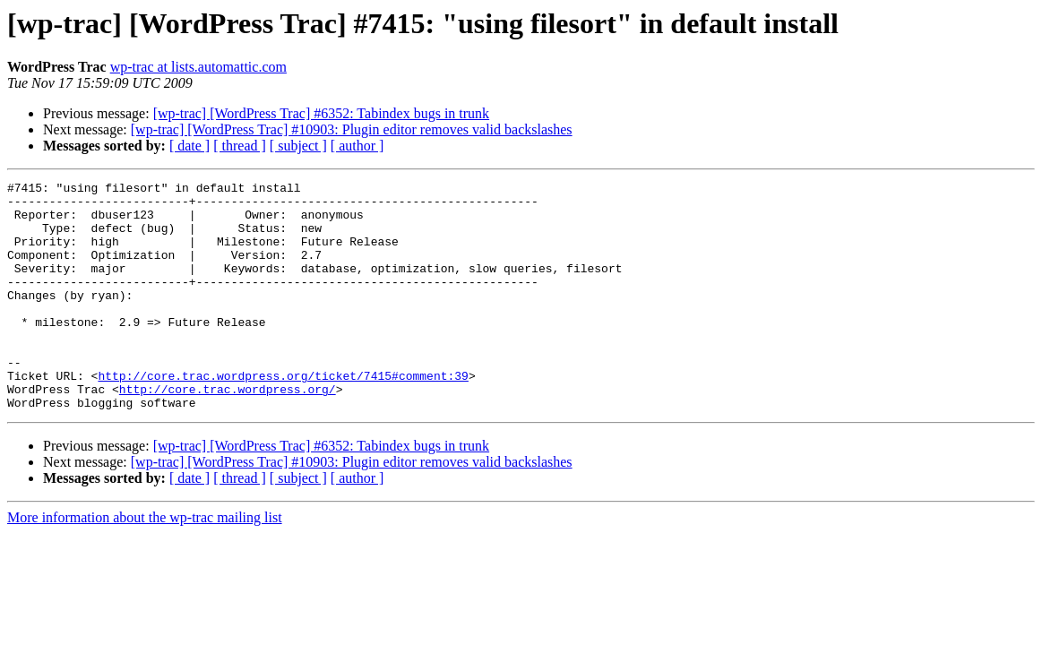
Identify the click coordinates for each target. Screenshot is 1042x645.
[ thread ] (239, 145)
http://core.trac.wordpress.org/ (227, 432)
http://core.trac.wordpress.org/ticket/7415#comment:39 (283, 416)
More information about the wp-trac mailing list (144, 563)
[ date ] (189, 145)
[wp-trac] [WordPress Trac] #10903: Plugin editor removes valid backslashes (352, 129)
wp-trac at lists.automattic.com (198, 66)
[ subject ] (298, 145)
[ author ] (357, 145)
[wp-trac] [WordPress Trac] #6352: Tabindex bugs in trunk (321, 113)
